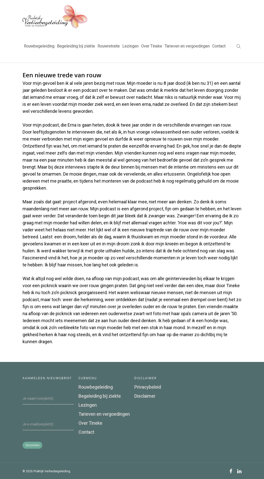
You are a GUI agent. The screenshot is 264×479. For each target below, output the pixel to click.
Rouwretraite (108, 46)
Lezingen (130, 46)
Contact (218, 46)
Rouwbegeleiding (39, 46)
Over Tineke (151, 46)
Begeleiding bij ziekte (76, 46)
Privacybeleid (147, 387)
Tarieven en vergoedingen (187, 46)
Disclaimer (144, 396)
